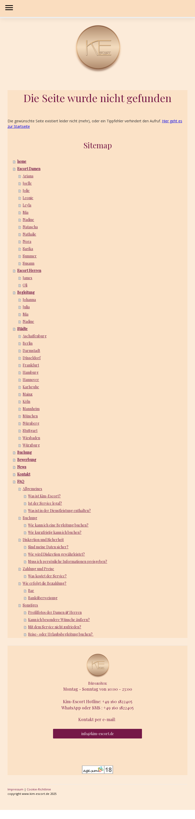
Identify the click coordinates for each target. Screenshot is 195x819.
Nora (27, 241)
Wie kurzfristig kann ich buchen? (54, 532)
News (21, 466)
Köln (26, 401)
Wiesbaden (31, 437)
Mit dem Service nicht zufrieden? (54, 626)
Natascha (30, 226)
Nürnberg (31, 423)
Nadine (28, 219)
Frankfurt (31, 365)
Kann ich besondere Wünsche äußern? (59, 619)
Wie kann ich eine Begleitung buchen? (58, 525)
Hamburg (30, 372)
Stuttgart (30, 430)
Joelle (27, 183)
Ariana (28, 176)
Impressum (15, 789)
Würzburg (31, 445)
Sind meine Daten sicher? (48, 546)
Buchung (24, 452)
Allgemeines (32, 488)
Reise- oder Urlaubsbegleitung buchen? (60, 634)
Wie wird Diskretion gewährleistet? (56, 554)
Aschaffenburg (35, 336)
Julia (26, 306)
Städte (22, 328)
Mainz (27, 394)
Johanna (29, 299)
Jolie (26, 190)
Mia (25, 212)
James (27, 277)
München (30, 416)
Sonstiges (30, 605)
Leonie (28, 197)
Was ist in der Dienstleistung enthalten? (59, 510)
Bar (31, 590)
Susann (28, 263)
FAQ (20, 481)
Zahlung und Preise (38, 568)
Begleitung (26, 292)
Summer (30, 256)
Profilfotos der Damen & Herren (55, 612)
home (21, 161)
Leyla (27, 205)
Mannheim (31, 408)
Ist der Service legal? (45, 503)
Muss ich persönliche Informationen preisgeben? (67, 561)
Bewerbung (26, 459)
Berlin (27, 343)
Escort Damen (28, 168)
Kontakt (23, 474)
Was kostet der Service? (47, 576)
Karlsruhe (31, 386)
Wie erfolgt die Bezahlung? (44, 583)
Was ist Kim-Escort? (44, 496)
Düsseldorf (32, 357)
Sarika (28, 248)
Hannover (31, 379)
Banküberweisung (42, 597)
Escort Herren (29, 270)
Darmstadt (31, 350)
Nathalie (29, 234)
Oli (25, 285)
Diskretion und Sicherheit (43, 539)
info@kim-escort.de (97, 733)
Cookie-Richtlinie (39, 789)
